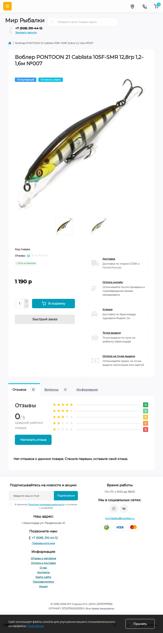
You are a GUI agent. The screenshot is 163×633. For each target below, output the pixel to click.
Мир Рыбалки (25, 20)
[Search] (52, 22)
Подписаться (66, 495)
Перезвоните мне (43, 543)
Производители (43, 581)
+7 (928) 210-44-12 (28, 28)
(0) (28, 255)
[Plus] (26, 301)
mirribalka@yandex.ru (119, 518)
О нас (43, 567)
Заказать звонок (26, 32)
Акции (43, 586)
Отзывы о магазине (43, 558)
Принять (140, 624)
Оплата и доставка (43, 563)
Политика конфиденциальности (46, 504)
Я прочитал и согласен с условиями (45, 506)
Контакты (43, 572)
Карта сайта (43, 577)
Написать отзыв (33, 440)
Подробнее (35, 626)
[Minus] (26, 306)
